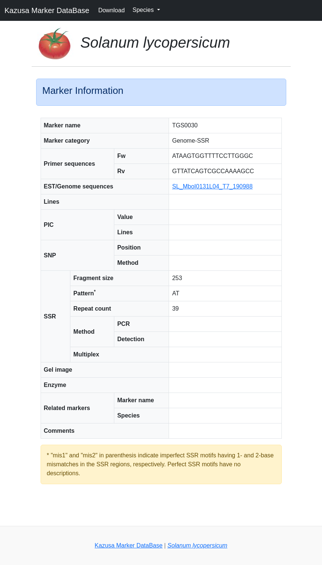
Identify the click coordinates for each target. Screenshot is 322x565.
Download (111, 10)
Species (144, 10)
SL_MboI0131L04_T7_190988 (212, 186)
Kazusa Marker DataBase (46, 10)
